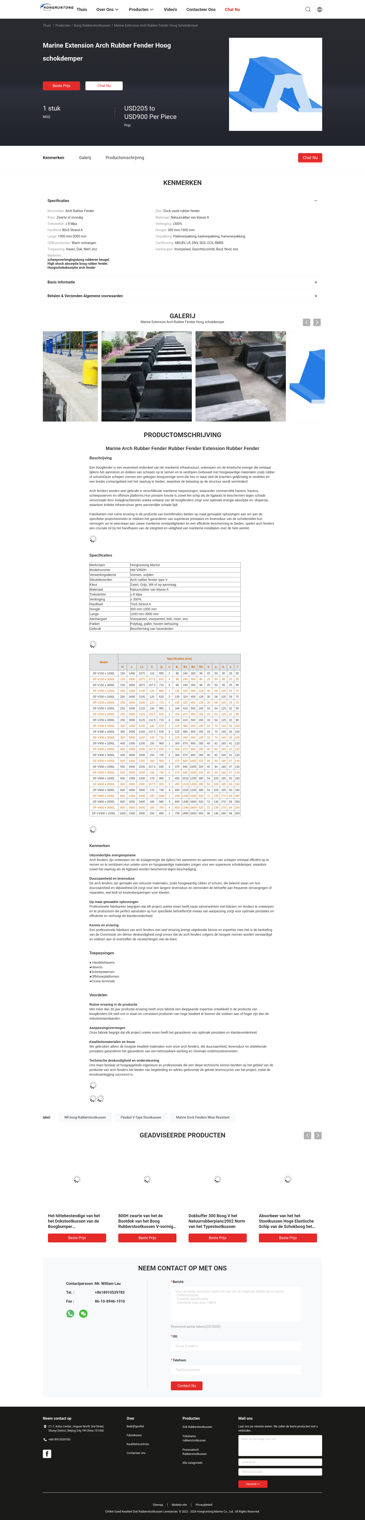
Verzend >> (253, 1484)
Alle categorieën (192, 1462)
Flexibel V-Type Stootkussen (141, 1117)
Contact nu (186, 1386)
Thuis (47, 25)
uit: (175, 1336)
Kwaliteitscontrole (138, 1444)
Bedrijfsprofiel (135, 1426)
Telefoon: (179, 1360)
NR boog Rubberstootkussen (85, 1117)
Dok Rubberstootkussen (197, 1427)
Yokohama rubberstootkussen (194, 1438)
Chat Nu (104, 86)
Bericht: (178, 1282)
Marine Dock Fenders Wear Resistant (202, 1117)
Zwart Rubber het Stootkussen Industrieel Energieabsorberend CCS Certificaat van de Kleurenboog (287, 1226)
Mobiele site (179, 1504)
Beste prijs (61, 86)
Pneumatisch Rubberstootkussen (194, 1452)
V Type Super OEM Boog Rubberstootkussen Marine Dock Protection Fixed (73, 1221)
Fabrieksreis (134, 1435)
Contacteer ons (136, 1453)
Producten (62, 25)
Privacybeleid (204, 1504)
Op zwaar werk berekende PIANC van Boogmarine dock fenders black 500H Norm (216, 1221)
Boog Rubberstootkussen (92, 25)
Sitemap (158, 1504)
